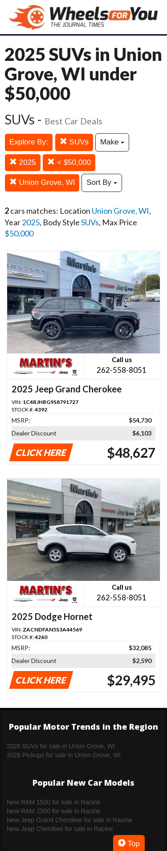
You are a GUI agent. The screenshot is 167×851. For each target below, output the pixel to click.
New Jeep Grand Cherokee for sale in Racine (69, 819)
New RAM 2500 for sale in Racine (53, 811)
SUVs (74, 142)
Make (112, 142)
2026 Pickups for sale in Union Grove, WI (64, 755)
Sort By (101, 182)
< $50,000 (69, 162)
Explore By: (28, 142)
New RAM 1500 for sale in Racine (53, 802)
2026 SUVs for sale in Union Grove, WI (61, 746)
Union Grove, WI (42, 182)
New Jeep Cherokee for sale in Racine (60, 828)
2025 (22, 162)
